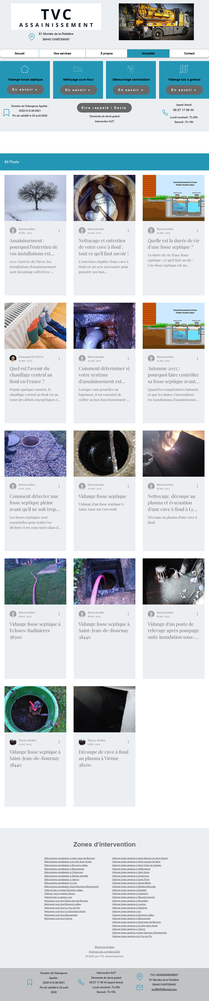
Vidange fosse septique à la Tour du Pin (132, 936)
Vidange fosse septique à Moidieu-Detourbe (134, 886)
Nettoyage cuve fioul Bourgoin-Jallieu (62, 904)
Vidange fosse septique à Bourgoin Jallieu (133, 915)
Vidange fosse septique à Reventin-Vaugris (133, 897)
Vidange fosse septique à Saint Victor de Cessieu (136, 865)
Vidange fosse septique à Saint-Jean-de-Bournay (136, 922)
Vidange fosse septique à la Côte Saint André (135, 925)
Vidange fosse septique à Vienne (128, 929)
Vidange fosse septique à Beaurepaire (131, 918)
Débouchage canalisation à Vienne (61, 879)
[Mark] (6, 112)
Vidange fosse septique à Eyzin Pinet (130, 879)
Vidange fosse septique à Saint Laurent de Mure (136, 861)
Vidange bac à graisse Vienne (59, 893)
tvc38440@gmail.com (164, 989)
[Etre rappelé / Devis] (104, 108)
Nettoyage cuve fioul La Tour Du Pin (62, 907)
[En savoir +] (25, 89)
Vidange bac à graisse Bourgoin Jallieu (63, 890)
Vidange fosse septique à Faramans (130, 893)
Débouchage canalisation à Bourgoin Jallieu (66, 865)
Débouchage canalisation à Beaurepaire (64, 868)
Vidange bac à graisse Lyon (58, 897)
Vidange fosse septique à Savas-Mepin (131, 882)
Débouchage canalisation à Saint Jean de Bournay (69, 858)
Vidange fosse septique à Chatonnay (130, 875)
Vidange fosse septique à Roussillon (130, 900)
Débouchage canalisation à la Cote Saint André (67, 861)
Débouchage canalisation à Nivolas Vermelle (66, 875)
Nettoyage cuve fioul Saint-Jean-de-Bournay (66, 900)
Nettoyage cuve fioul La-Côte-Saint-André (65, 911)
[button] (62, 53)
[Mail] (139, 987)
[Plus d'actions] (60, 230)
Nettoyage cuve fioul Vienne (58, 918)
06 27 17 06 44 (183, 110)
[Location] (31, 37)
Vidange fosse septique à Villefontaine (131, 868)
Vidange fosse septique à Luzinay (129, 904)
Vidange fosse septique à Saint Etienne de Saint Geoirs (140, 858)
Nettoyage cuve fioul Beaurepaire (60, 915)
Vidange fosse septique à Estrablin (129, 890)
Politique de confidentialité (104, 951)
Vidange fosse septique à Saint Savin (130, 872)
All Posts (11, 162)
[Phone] (165, 112)
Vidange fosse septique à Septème (129, 907)
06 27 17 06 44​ (98, 982)
